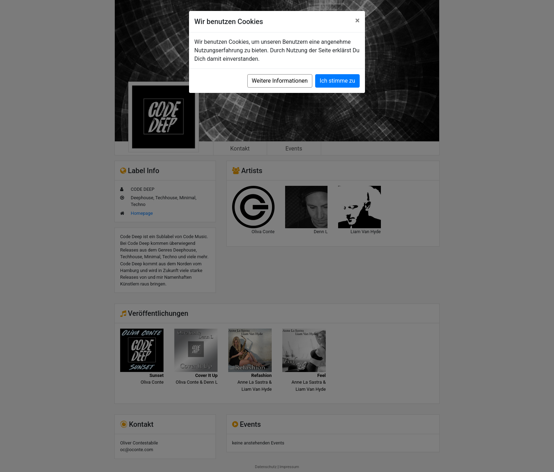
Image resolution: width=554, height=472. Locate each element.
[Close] (357, 20)
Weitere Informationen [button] (280, 80)
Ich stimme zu (337, 80)
